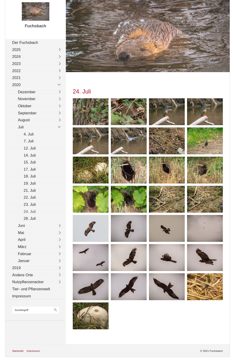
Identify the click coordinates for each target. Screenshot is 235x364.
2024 (16, 56)
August (24, 120)
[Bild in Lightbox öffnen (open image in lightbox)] (91, 111)
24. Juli (30, 211)
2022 (16, 71)
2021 (16, 78)
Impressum (21, 296)
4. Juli (29, 134)
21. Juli (30, 190)
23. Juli (30, 204)
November (27, 99)
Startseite (18, 350)
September (27, 113)
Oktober (24, 106)
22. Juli (30, 197)
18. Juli (30, 176)
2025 (16, 50)
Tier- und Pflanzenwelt (31, 289)
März (22, 247)
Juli (21, 127)
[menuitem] (36, 42)
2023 (16, 64)
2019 (16, 268)
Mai (21, 233)
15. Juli (30, 162)
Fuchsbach (35, 26)
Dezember (27, 92)
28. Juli (30, 218)
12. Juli (30, 148)
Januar (24, 261)
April (21, 239)
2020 (16, 85)
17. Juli (30, 169)
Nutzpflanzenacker (28, 282)
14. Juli (30, 155)
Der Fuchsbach (25, 42)
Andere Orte (22, 275)
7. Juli (29, 141)
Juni (21, 225)
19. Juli (30, 183)
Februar (24, 254)
